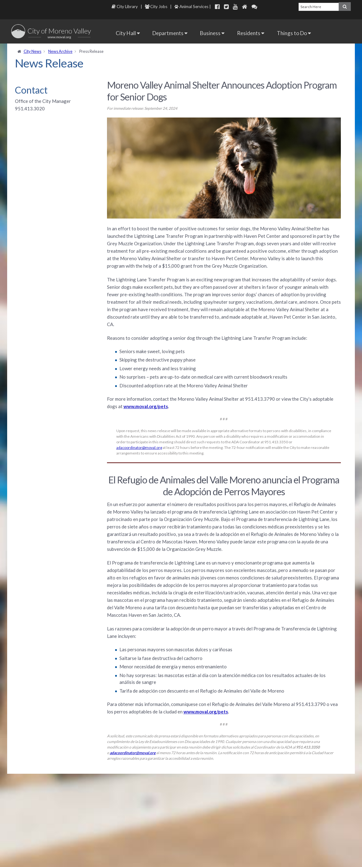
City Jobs (156, 6)
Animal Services (191, 6)
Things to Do (294, 33)
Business (212, 33)
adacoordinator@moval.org (139, 447)
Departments (170, 33)
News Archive (60, 51)
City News (32, 51)
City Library (125, 6)
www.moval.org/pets (145, 406)
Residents (250, 33)
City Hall (128, 33)
